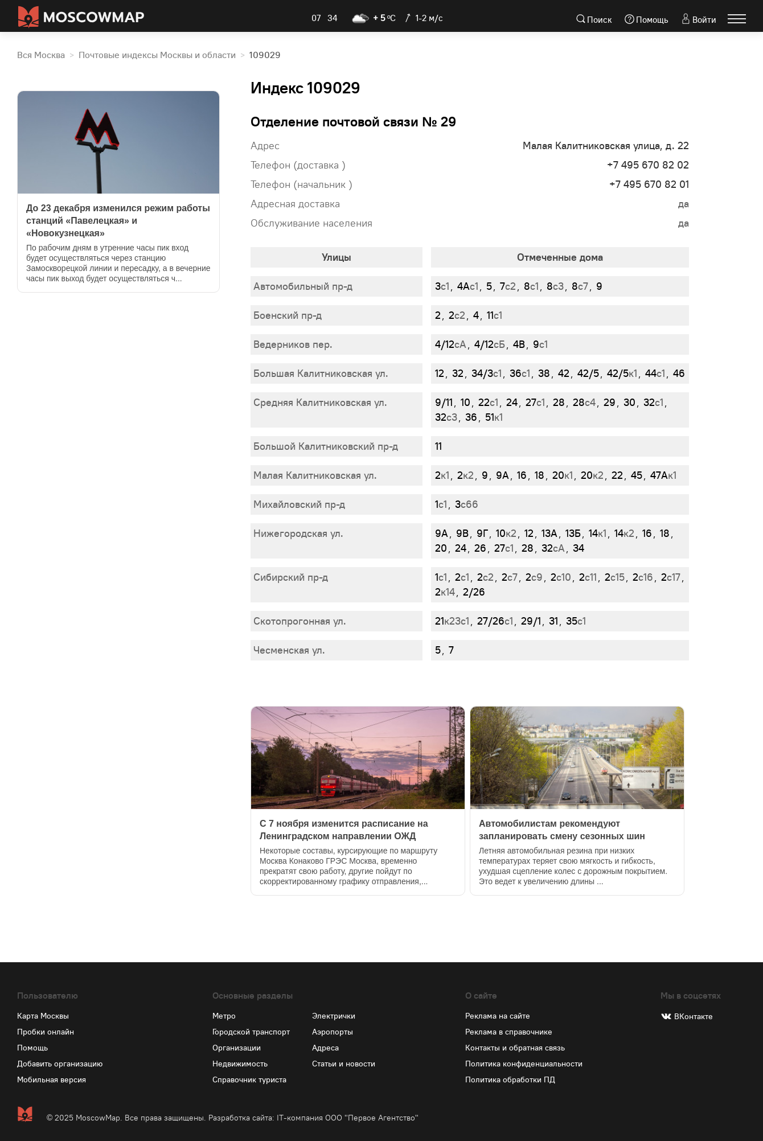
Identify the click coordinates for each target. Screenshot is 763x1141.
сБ (489, 344)
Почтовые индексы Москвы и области (157, 55)
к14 (445, 591)
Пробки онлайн (45, 1032)
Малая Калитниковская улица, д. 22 (606, 145)
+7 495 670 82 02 (648, 164)
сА (450, 344)
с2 (508, 286)
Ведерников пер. (293, 344)
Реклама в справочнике (508, 1032)
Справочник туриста (249, 1079)
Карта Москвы (43, 1016)
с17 (670, 577)
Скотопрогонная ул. (299, 620)
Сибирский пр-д (290, 577)
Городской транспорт (251, 1032)
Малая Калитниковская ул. (315, 475)
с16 (643, 577)
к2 (465, 475)
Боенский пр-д (287, 315)
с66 (466, 504)
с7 (580, 286)
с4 (584, 402)
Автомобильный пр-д (302, 286)
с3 (555, 286)
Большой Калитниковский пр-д (325, 446)
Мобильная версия (51, 1079)
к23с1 (452, 620)
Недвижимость (240, 1063)
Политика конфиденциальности (523, 1063)
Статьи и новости (343, 1063)
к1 (622, 373)
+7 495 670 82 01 (649, 184)
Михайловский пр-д (299, 504)
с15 (615, 577)
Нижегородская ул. (298, 533)
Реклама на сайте (497, 1016)
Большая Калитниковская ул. (320, 373)
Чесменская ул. (289, 649)
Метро (224, 1016)
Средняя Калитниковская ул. (320, 402)
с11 (588, 577)
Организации (236, 1048)
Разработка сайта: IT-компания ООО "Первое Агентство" (313, 1118)
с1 (442, 286)
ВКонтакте (693, 1016)
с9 (534, 577)
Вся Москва (41, 55)
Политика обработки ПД (510, 1079)
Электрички (333, 1016)
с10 (561, 577)
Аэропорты (332, 1032)
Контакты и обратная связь (515, 1048)
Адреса (325, 1048)
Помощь (652, 19)
